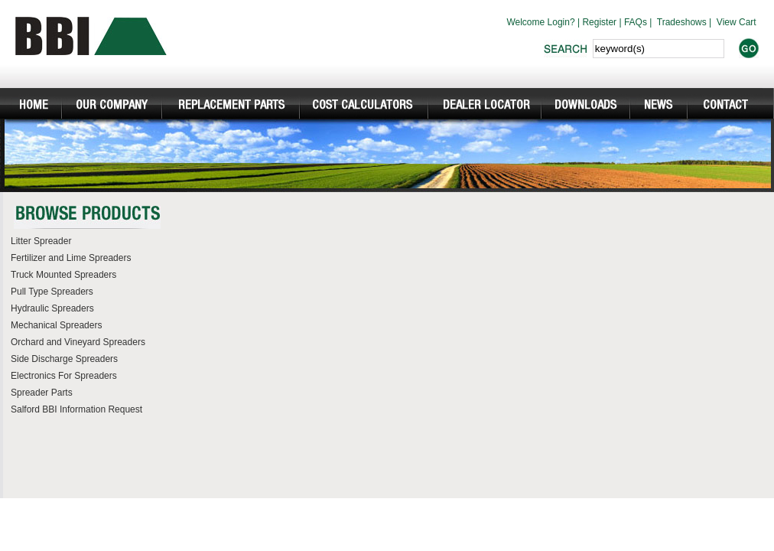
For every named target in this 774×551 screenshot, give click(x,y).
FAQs (635, 22)
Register (599, 22)
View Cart (736, 22)
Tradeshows (682, 22)
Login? (561, 22)
